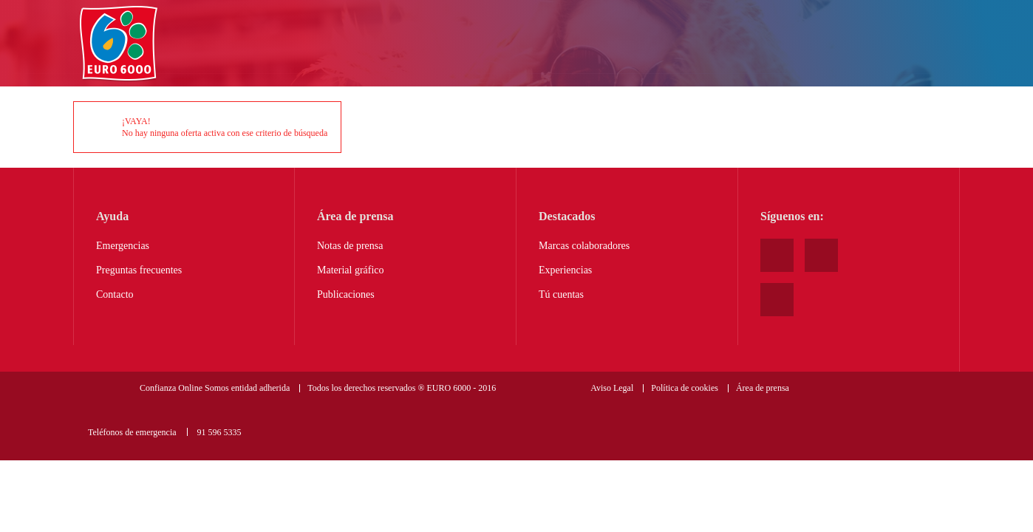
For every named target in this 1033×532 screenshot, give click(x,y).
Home (118, 44)
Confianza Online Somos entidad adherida (215, 388)
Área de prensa (762, 388)
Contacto (115, 294)
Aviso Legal (611, 388)
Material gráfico (350, 270)
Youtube (777, 255)
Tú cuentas (561, 294)
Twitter (777, 299)
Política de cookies (684, 388)
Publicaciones (346, 294)
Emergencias (122, 245)
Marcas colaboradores (584, 245)
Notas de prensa (350, 245)
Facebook (821, 255)
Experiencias (565, 270)
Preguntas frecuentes (139, 270)
